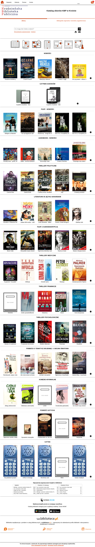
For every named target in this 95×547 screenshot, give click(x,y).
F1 (82, 2)
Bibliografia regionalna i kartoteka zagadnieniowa (71, 20)
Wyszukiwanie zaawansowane (22, 32)
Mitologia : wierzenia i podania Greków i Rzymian (24, 487)
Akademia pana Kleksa (18, 491)
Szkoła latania (39, 490)
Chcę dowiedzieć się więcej (39, 545)
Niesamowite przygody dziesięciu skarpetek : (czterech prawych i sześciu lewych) (53, 488)
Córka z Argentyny (63, 493)
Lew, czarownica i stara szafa (20, 488)
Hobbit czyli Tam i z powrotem (20, 490)
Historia (17, 2)
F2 (86, 2)
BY (74, 2)
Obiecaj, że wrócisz (64, 490)
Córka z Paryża (63, 491)
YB (70, 2)
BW (66, 2)
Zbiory (24, 20)
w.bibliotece (46, 522)
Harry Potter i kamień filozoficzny (20, 493)
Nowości (9, 2)
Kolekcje (33, 32)
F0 (78, 2)
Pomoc (24, 2)
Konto (31, 2)
